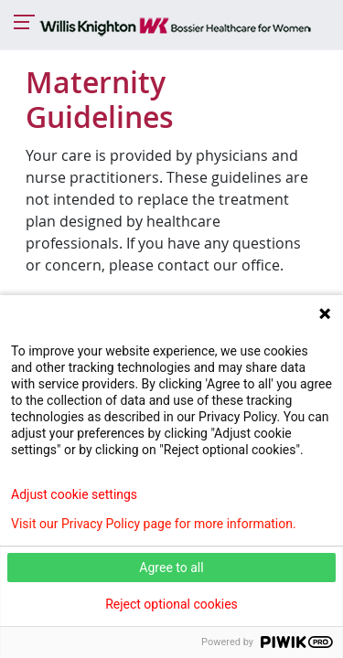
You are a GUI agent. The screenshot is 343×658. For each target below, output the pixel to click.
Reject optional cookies (171, 604)
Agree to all (171, 567)
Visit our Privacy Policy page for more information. (153, 523)
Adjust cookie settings (74, 494)
